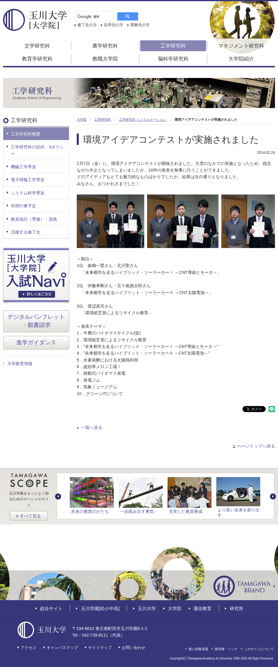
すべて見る (30, 515)
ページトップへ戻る (256, 446)
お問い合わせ (133, 647)
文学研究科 (37, 46)
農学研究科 (105, 46)
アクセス (28, 647)
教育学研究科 (37, 59)
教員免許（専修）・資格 (34, 219)
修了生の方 (87, 25)
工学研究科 (173, 46)
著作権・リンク (226, 649)
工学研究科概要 (25, 134)
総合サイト (51, 608)
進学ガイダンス (36, 342)
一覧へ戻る (91, 427)
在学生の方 (113, 25)
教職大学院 (105, 59)
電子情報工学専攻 (28, 179)
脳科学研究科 (173, 59)
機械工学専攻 (23, 166)
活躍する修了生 (25, 232)
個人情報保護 (198, 649)
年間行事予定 (23, 205)
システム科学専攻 (28, 193)
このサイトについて (259, 649)
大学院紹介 (241, 59)
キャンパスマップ (62, 647)
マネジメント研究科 (241, 46)
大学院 (174, 608)
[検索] (93, 16)
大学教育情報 (19, 363)
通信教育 (202, 608)
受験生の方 (140, 25)
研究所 (236, 608)
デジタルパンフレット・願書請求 (36, 321)
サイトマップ (100, 647)
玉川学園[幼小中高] (100, 608)
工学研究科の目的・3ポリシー (37, 150)
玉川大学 (147, 608)
